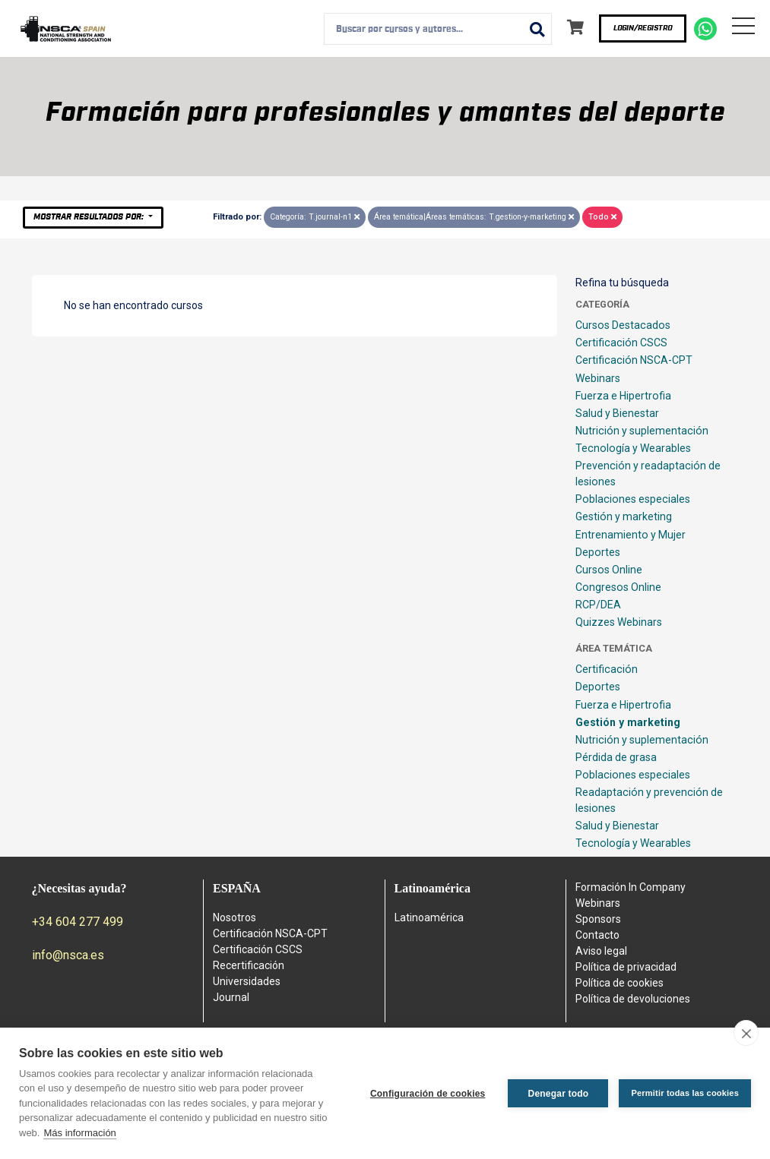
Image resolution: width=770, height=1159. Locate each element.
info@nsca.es (68, 955)
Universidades (246, 981)
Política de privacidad (626, 967)
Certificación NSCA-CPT (633, 360)
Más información (79, 1132)
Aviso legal (601, 951)
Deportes (597, 552)
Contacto (597, 935)
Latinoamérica (429, 917)
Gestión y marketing (623, 516)
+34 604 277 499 (77, 921)
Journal (231, 997)
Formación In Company (630, 887)
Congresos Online (618, 587)
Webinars (597, 378)
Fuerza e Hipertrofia (623, 396)
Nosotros (234, 917)
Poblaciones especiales (632, 499)
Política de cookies (619, 983)
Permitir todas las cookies (685, 1092)
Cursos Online (608, 570)
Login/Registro (642, 28)
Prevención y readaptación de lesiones (648, 473)
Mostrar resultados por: (89, 217)
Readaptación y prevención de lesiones (649, 800)
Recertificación (248, 965)
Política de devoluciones (632, 999)
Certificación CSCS (621, 342)
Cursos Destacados (622, 325)
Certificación (606, 669)
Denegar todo (558, 1093)
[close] (746, 1033)
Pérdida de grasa (616, 757)
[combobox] (438, 29)
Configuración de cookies (428, 1093)
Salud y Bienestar (617, 413)
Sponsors (598, 919)
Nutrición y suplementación (641, 431)
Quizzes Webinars (618, 622)
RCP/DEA (598, 604)
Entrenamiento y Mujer (630, 535)
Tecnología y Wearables (633, 448)
